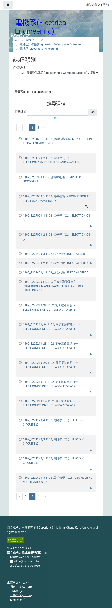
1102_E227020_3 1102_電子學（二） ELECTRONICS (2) (56, 218)
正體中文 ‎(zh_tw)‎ (18, 582)
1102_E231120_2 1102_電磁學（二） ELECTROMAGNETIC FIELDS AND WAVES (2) (51, 160)
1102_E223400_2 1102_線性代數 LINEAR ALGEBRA (55, 263)
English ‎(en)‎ (17, 599)
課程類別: (19, 67)
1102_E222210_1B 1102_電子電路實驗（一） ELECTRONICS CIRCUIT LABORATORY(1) (52, 384)
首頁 (18, 40)
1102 (39, 40)
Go (93, 112)
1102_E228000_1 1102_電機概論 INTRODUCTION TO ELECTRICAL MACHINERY (56, 198)
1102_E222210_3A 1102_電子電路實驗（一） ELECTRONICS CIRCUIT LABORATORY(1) (52, 327)
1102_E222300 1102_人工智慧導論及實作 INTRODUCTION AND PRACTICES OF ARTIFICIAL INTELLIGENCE (54, 286)
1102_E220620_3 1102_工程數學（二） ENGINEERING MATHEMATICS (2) (58, 480)
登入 (105, 5)
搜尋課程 (21, 112)
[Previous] (19, 127)
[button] (56, 118)
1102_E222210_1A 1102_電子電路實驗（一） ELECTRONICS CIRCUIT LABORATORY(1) (52, 403)
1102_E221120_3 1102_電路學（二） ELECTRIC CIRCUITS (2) (53, 442)
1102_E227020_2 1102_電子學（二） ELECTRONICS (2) (56, 237)
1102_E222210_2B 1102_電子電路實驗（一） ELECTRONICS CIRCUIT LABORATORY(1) (52, 346)
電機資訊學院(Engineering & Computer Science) (50, 44)
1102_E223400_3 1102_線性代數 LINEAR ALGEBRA (55, 254)
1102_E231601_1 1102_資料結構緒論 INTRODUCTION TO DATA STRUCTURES (57, 141)
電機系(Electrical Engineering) (39, 48)
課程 (28, 40)
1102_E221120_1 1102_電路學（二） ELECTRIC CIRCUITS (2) (53, 461)
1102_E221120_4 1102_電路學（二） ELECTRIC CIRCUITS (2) (53, 422)
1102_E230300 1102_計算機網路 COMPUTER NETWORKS (52, 179)
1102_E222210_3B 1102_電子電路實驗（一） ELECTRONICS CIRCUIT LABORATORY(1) (52, 307)
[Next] (45, 127)
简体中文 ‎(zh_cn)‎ (21, 586)
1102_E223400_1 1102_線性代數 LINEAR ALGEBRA (55, 272)
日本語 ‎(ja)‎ (17, 591)
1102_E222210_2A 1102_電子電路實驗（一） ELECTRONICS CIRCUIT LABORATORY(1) (52, 365)
